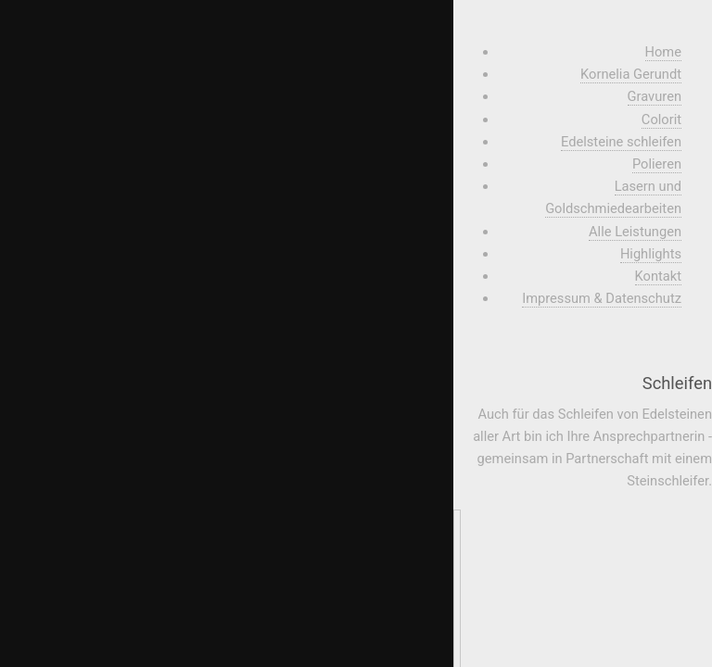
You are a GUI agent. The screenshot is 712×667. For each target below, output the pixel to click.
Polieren (656, 164)
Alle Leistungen (635, 231)
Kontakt (658, 276)
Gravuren (654, 96)
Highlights (650, 253)
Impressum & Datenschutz (601, 298)
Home (663, 52)
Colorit (661, 119)
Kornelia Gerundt (630, 74)
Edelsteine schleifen (621, 141)
